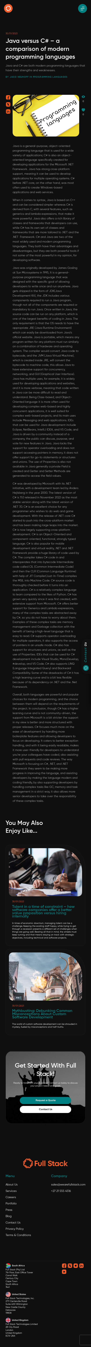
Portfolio (11, 1203)
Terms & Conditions (18, 1235)
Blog (8, 1216)
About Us (12, 1184)
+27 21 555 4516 (61, 1191)
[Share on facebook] (8, 98)
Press (9, 1210)
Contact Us (45, 1109)
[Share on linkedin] (8, 112)
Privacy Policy (15, 1229)
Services (11, 1191)
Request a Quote (46, 1100)
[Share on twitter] (8, 105)
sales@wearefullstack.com (68, 1184)
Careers (11, 1197)
